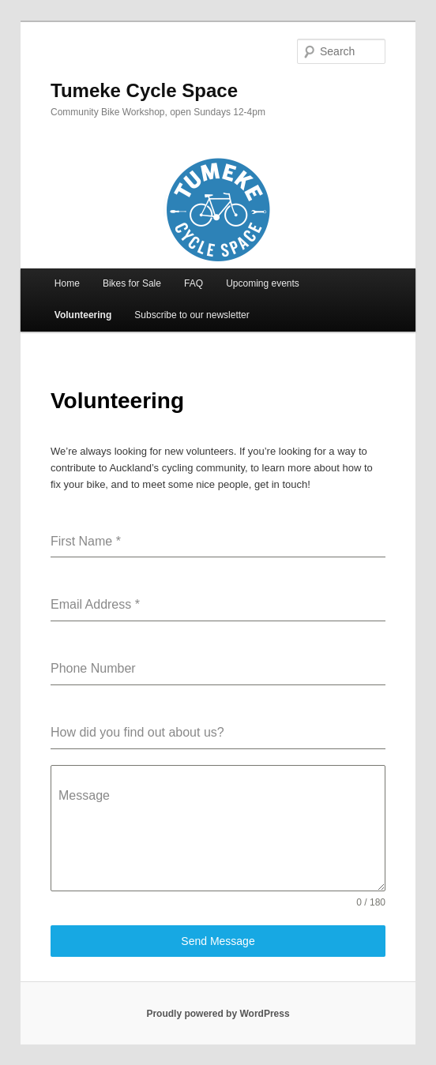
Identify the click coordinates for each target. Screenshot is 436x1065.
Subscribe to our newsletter (191, 315)
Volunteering (82, 315)
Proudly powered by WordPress (217, 1013)
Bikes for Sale (132, 283)
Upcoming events (262, 283)
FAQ (193, 283)
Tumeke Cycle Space (144, 90)
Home (67, 283)
